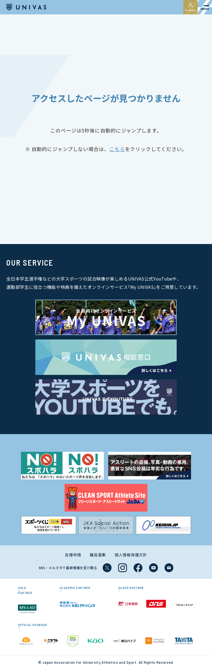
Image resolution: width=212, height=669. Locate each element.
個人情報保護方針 (131, 555)
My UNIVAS (190, 7)
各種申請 (73, 555)
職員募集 (98, 555)
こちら (117, 148)
